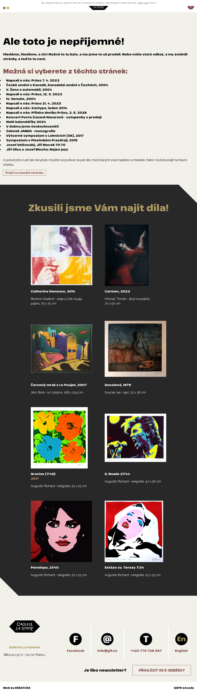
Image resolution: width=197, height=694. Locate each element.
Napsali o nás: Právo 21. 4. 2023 (33, 103)
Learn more (143, 3)
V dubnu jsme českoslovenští (32, 126)
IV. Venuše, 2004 (21, 99)
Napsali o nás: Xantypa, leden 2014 (36, 108)
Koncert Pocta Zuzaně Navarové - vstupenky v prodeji (54, 117)
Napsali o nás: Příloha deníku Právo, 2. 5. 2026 (46, 112)
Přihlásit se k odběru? (162, 670)
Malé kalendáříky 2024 (26, 122)
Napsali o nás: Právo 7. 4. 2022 (32, 80)
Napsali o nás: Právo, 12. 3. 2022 (34, 94)
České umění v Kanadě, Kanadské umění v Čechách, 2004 (57, 85)
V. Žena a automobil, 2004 (29, 89)
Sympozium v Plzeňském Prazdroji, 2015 (42, 140)
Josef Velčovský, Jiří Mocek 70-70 (35, 145)
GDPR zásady (184, 688)
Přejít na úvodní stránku (24, 173)
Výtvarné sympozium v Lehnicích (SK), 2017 (45, 135)
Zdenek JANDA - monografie (30, 131)
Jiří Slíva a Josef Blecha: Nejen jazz (37, 149)
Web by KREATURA (16, 688)
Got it (153, 3)
